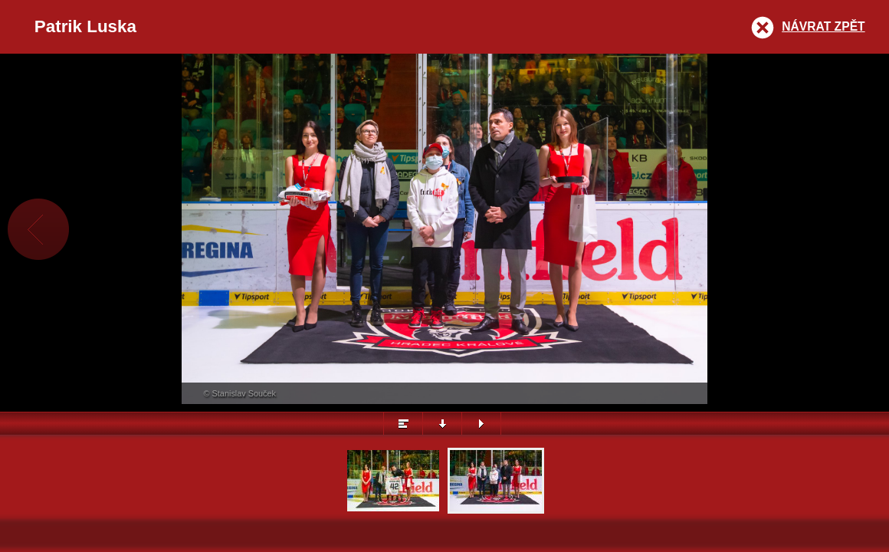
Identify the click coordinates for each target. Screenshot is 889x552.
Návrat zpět (823, 26)
